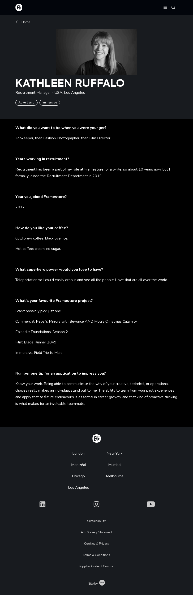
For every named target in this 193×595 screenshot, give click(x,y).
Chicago (78, 476)
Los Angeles (78, 487)
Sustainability (96, 521)
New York (115, 453)
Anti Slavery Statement (96, 532)
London (78, 453)
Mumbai (114, 464)
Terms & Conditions (96, 555)
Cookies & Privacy (96, 544)
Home (22, 22)
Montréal (78, 464)
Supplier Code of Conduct (97, 566)
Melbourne (115, 476)
